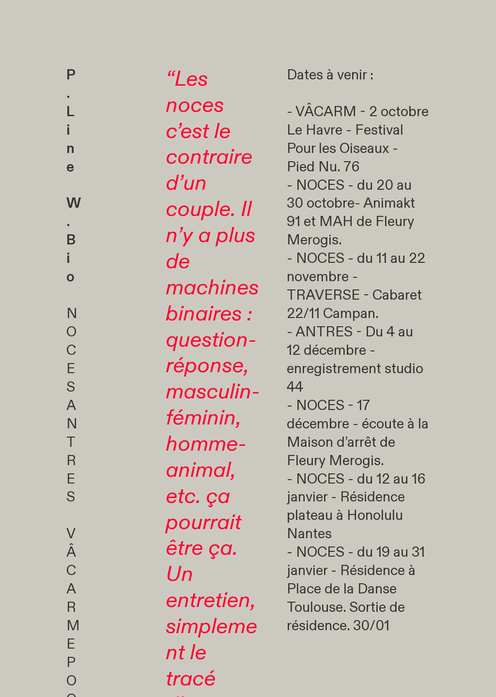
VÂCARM (73, 580)
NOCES (72, 350)
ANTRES (72, 460)
